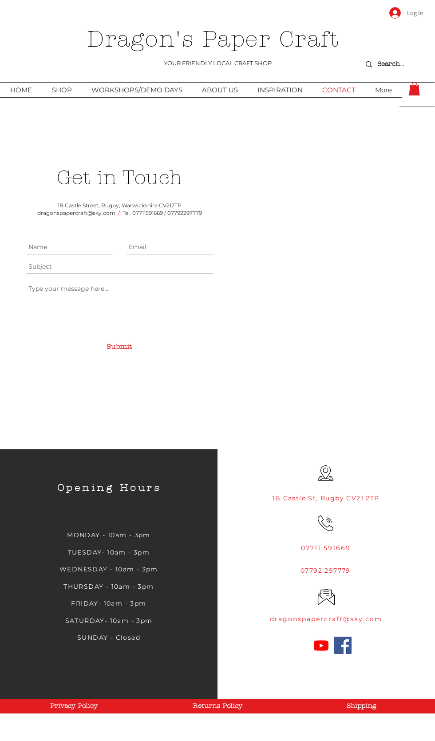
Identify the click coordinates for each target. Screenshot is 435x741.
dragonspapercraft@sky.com (76, 213)
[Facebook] (343, 645)
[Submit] (119, 346)
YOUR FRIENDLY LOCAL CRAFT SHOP (218, 63)
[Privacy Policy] (73, 706)
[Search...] (394, 64)
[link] (414, 88)
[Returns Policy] (217, 706)
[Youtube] (321, 645)
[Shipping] (361, 706)
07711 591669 (326, 548)
